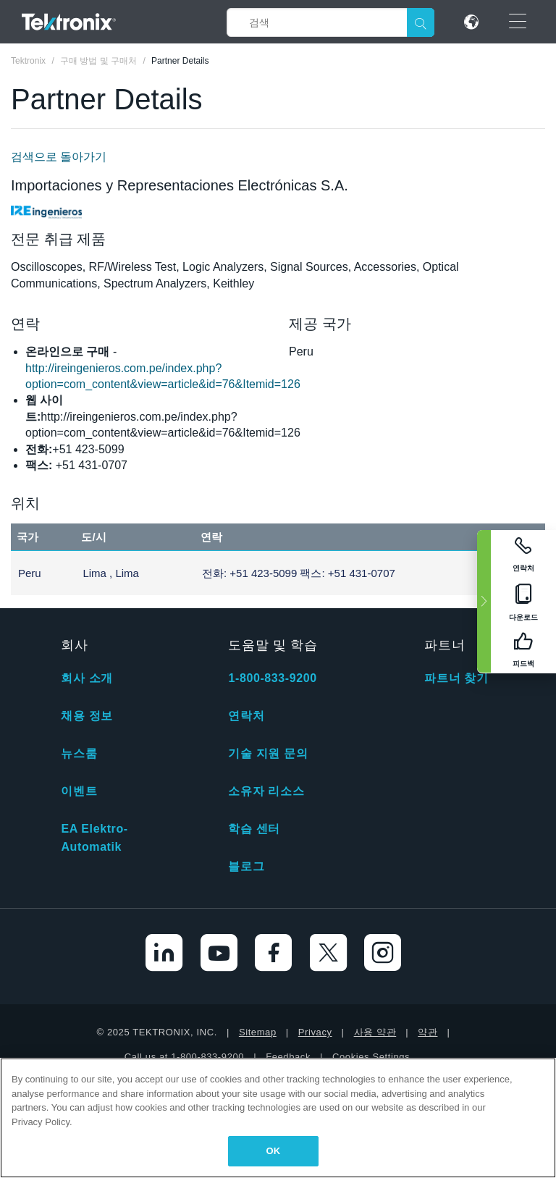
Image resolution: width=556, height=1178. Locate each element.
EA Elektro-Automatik (94, 838)
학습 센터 (253, 829)
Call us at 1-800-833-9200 (184, 1056)
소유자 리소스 (266, 791)
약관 (427, 1032)
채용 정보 (86, 716)
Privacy (315, 1032)
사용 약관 (375, 1032)
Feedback (288, 1056)
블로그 (246, 866)
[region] (278, 1118)
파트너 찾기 (456, 678)
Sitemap (258, 1032)
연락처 (246, 716)
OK (273, 1150)
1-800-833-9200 (272, 678)
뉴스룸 (79, 753)
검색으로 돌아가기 (58, 157)
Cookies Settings (371, 1056)
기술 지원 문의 (268, 753)
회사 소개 (86, 678)
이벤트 (79, 791)
